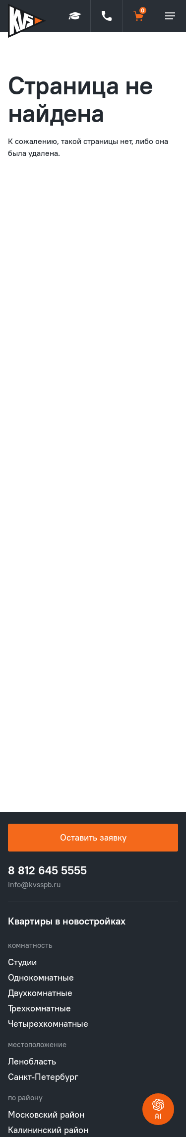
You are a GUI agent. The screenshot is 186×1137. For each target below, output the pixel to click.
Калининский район (48, 1130)
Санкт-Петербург (43, 1076)
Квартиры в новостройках (66, 921)
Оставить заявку (93, 837)
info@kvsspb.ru (34, 884)
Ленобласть (32, 1061)
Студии (22, 962)
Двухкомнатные (40, 992)
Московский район (46, 1114)
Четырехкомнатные (48, 1023)
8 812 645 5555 (47, 870)
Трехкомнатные (39, 1008)
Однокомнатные (41, 977)
